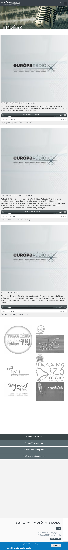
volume (60, 115)
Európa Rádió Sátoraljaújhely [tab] (34, 456)
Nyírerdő (13, 314)
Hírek (13, 119)
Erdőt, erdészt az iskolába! (18, 103)
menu (65, 115)
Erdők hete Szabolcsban (16, 196)
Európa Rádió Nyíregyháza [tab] (34, 450)
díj (27, 314)
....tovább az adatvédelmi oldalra (19, 548)
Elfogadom (56, 545)
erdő (21, 123)
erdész (28, 123)
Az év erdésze (9, 293)
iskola (15, 123)
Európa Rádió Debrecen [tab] (34, 443)
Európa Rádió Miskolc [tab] (34, 437)
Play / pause (3, 115)
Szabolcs (11, 220)
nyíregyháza (6, 123)
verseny (27, 220)
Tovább (62, 119)
